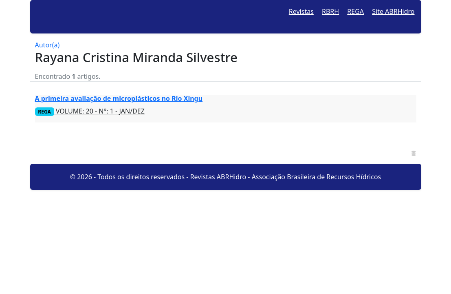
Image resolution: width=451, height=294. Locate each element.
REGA (355, 11)
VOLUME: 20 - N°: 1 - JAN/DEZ (90, 111)
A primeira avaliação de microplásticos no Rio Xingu (119, 98)
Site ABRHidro (393, 11)
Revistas (301, 11)
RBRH (330, 11)
